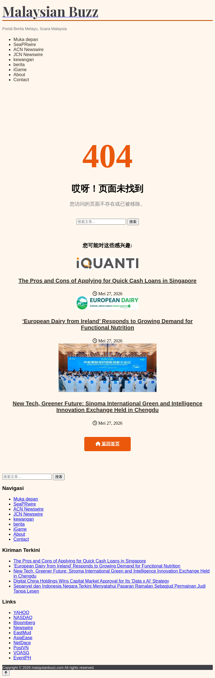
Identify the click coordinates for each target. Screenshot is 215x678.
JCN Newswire (28, 54)
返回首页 (107, 443)
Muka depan (25, 39)
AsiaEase (22, 637)
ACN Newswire (28, 49)
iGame (20, 69)
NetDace (22, 642)
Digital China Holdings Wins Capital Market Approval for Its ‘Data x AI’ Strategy (91, 581)
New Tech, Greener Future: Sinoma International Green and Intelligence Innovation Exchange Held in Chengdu (107, 406)
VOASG (21, 652)
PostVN (21, 647)
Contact (21, 79)
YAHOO (21, 612)
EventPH (22, 657)
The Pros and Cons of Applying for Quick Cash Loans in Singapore (107, 281)
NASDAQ (22, 617)
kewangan (23, 59)
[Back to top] (6, 673)
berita (19, 64)
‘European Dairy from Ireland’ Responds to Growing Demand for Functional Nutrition (107, 324)
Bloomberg (24, 622)
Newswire (23, 627)
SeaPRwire (24, 44)
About (19, 74)
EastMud (22, 632)
